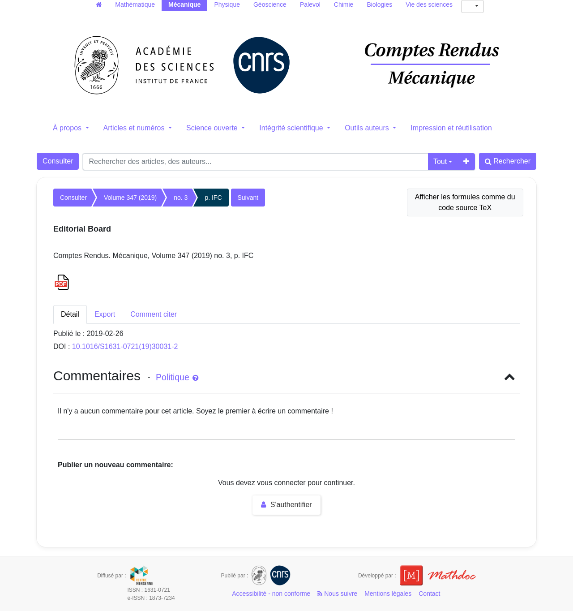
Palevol (310, 4)
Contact (429, 593)
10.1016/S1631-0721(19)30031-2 (125, 346)
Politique (177, 377)
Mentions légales (387, 593)
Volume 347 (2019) (130, 197)
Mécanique (184, 4)
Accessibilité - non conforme (271, 593)
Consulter (58, 161)
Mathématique (135, 4)
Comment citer (153, 314)
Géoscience (269, 4)
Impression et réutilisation (451, 128)
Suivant (248, 197)
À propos (68, 128)
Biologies (379, 4)
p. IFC (213, 197)
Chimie (344, 4)
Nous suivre (337, 593)
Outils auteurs (368, 128)
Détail (70, 314)
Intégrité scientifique (292, 128)
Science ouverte (212, 128)
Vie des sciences (429, 4)
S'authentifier (286, 504)
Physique (227, 4)
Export (104, 314)
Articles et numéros (135, 128)
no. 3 (181, 197)
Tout (440, 161)
